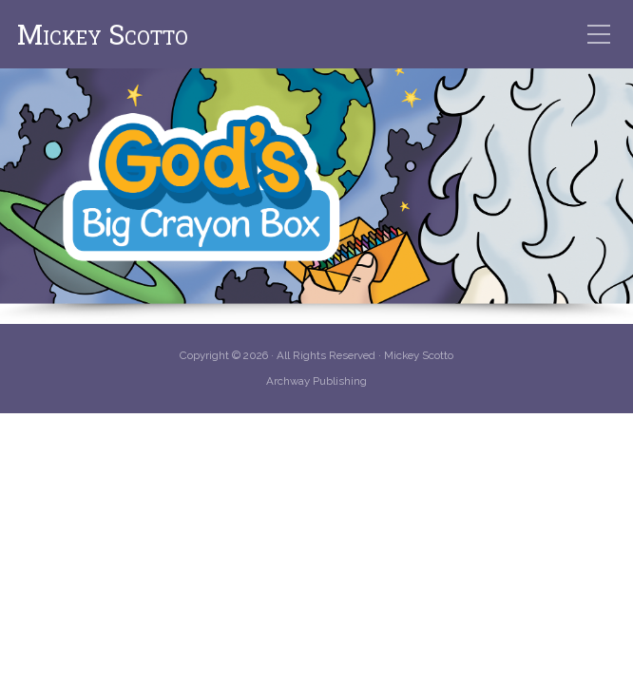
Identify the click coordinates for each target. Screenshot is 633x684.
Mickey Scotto (102, 34)
